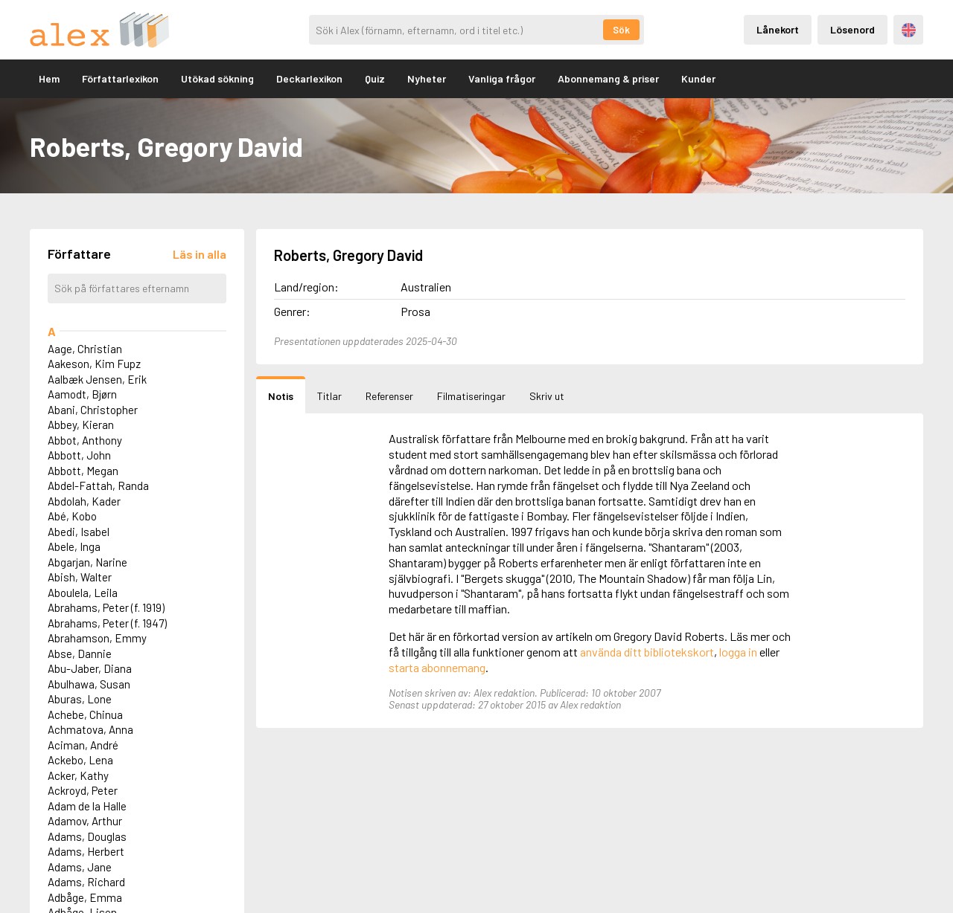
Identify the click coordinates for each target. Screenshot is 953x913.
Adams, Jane (80, 867)
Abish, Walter (80, 577)
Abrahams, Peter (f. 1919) (106, 607)
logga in (738, 652)
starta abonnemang (437, 667)
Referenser (389, 396)
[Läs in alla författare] (199, 254)
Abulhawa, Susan (89, 684)
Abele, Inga (74, 546)
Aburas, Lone (80, 699)
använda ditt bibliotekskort (647, 652)
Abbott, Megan (83, 470)
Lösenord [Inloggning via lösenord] (852, 29)
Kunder (698, 78)
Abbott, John (79, 455)
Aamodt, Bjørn (82, 394)
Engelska (909, 30)
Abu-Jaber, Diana (90, 668)
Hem (49, 78)
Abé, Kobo (72, 516)
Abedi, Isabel (78, 531)
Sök (621, 30)
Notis (280, 396)
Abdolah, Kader (84, 501)
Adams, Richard (86, 881)
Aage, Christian (85, 348)
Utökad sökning (217, 78)
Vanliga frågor (501, 78)
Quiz (375, 78)
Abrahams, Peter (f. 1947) (107, 623)
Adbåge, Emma (85, 897)
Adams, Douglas (87, 836)
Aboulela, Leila (83, 592)
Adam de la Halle (87, 806)
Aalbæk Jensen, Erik (97, 379)
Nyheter (426, 78)
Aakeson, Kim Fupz (94, 363)
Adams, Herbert (86, 851)
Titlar (329, 396)
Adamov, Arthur (85, 820)
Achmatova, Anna (90, 729)
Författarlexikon (120, 78)
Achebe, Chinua (85, 714)
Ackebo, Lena (80, 760)
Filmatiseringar (471, 396)
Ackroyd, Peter (83, 790)
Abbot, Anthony (85, 440)
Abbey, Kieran (81, 424)
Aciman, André (83, 745)
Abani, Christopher (93, 409)
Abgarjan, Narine (87, 562)
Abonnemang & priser (608, 78)
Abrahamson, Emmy (97, 638)
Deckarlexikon (309, 78)
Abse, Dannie (80, 653)
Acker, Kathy (78, 775)
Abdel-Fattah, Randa (98, 485)
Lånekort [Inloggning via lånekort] (777, 29)
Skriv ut (546, 396)
